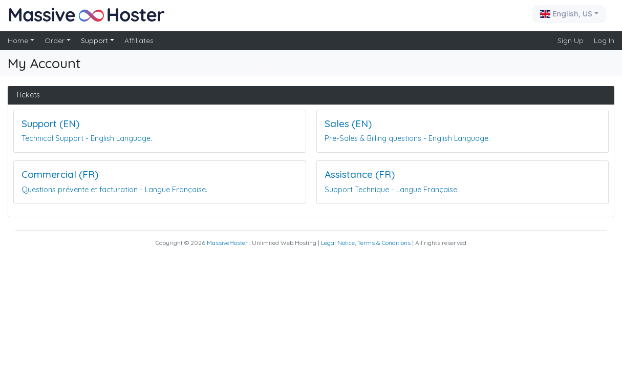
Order (56, 40)
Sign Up (570, 40)
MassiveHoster (227, 243)
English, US (567, 13)
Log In (604, 40)
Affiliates (139, 40)
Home (19, 40)
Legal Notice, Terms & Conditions (366, 243)
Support (95, 40)
